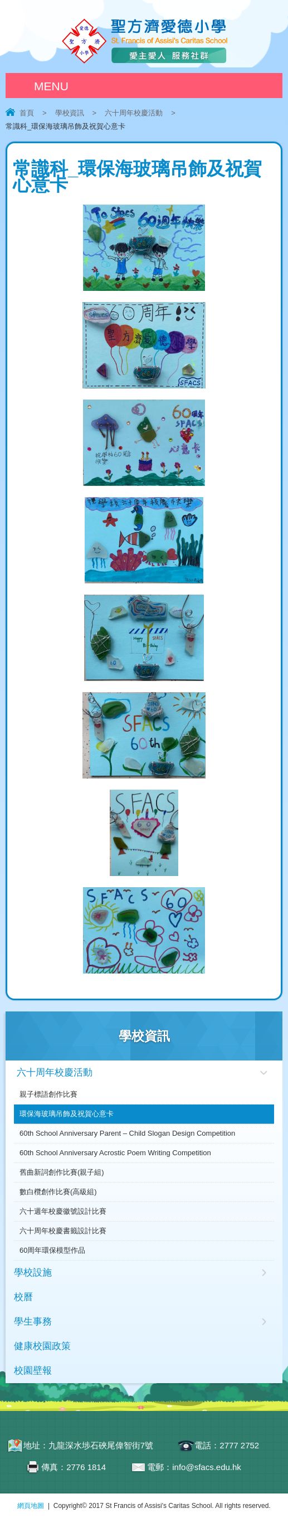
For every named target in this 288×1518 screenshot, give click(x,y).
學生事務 (33, 1321)
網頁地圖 (30, 1506)
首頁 (26, 113)
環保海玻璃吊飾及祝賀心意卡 (66, 1114)
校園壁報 (33, 1370)
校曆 (23, 1297)
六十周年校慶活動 (134, 113)
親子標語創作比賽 (48, 1094)
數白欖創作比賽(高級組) (58, 1192)
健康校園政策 (42, 1346)
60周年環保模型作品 (52, 1250)
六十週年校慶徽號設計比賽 (62, 1211)
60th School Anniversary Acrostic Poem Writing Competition (115, 1153)
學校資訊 (69, 113)
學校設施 (33, 1272)
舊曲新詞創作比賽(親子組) (61, 1172)
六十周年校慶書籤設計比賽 (62, 1231)
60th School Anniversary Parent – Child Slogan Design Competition (127, 1133)
